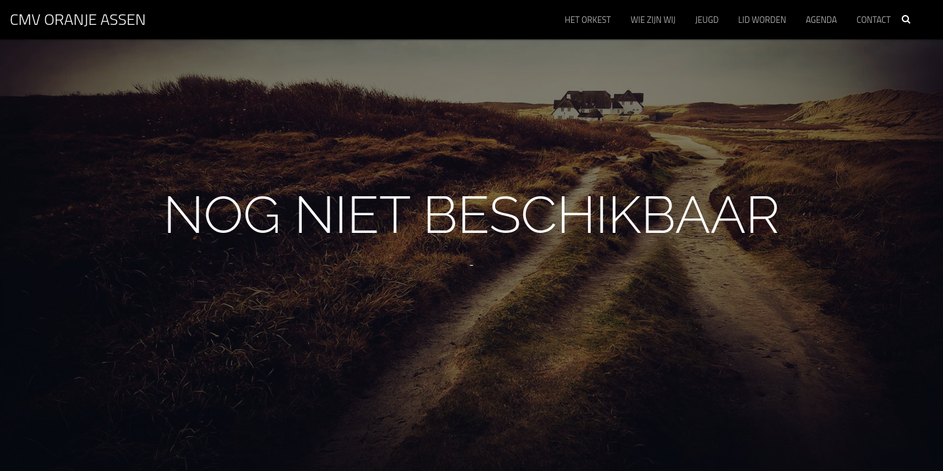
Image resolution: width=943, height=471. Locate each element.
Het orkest (587, 19)
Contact (874, 19)
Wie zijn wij (653, 19)
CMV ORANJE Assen (78, 19)
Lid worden (762, 19)
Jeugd (707, 19)
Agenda (821, 19)
